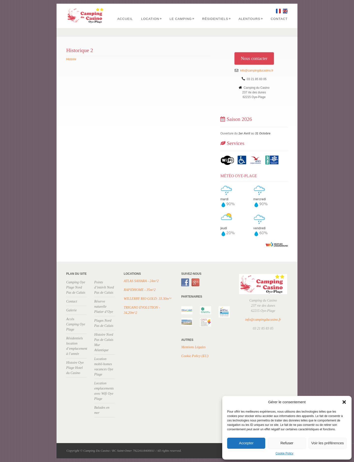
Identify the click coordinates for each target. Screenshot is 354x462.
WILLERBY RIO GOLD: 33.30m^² (147, 299)
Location (151, 19)
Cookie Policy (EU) (194, 356)
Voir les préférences (327, 443)
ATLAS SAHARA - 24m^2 (141, 281)
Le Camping (182, 19)
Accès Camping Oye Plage (75, 324)
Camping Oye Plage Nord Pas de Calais (75, 287)
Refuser (287, 443)
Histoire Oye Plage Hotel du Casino (75, 368)
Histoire (71, 59)
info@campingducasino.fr (256, 70)
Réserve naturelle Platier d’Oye (103, 307)
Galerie (71, 310)
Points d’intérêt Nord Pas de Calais (104, 287)
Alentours (251, 19)
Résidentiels (216, 19)
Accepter (246, 443)
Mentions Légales (193, 347)
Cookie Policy (285, 453)
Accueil (125, 19)
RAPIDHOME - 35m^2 (140, 290)
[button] (344, 402)
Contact (279, 19)
